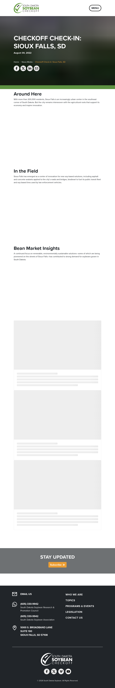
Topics (70, 600)
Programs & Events (80, 606)
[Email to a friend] (36, 68)
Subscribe (56, 565)
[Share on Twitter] (23, 68)
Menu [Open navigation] (95, 8)
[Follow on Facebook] (47, 671)
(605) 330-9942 (29, 604)
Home (16, 61)
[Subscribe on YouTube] (68, 671)
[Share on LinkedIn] (30, 68)
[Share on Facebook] (16, 68)
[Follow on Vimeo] (61, 671)
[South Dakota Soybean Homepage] (27, 8)
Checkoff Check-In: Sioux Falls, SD (50, 61)
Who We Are (74, 594)
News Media (27, 61)
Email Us (26, 594)
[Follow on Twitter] (54, 671)
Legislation (74, 612)
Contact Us (74, 618)
